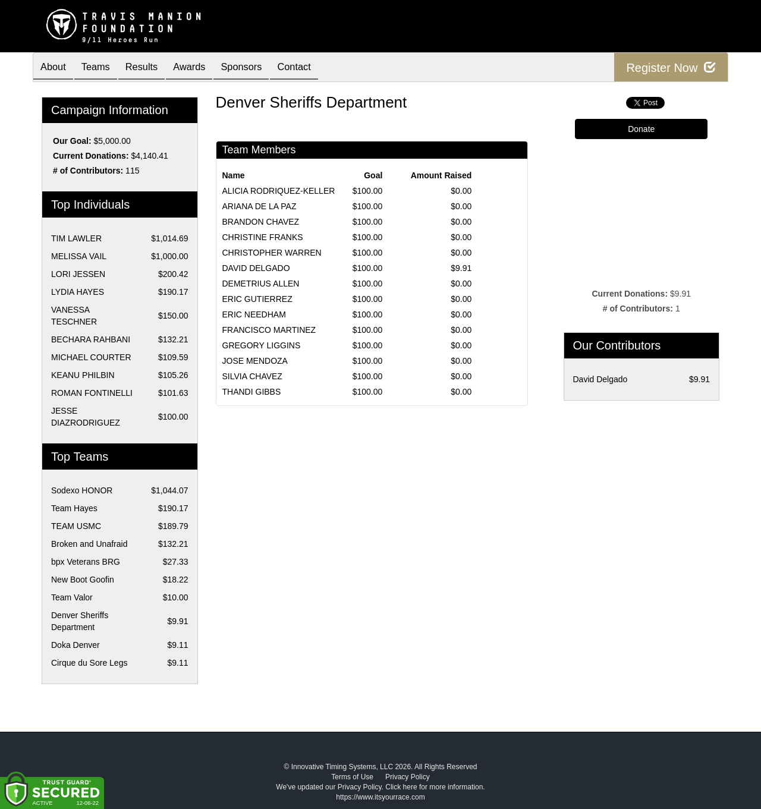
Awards (204, 68)
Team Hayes (74, 508)
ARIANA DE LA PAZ (259, 206)
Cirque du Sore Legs (89, 663)
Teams (102, 68)
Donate (641, 129)
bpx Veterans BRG (85, 561)
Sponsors (261, 68)
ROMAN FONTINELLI (92, 393)
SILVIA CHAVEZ (252, 376)
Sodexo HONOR (81, 490)
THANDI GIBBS (251, 391)
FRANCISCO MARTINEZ (269, 330)
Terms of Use (352, 777)
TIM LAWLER (76, 238)
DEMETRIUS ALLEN (261, 283)
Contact (318, 68)
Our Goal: (72, 141)
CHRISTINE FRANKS (262, 237)
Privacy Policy (407, 777)
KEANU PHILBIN (83, 375)
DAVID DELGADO (256, 268)
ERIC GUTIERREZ (257, 299)
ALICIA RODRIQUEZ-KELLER (278, 191)
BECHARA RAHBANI (90, 339)
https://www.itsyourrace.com (380, 797)
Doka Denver (75, 645)
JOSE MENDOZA (255, 361)
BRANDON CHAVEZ (261, 221)
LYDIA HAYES (77, 292)
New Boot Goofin (82, 579)
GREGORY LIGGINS (261, 345)
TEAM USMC (76, 526)
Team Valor (72, 597)
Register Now (671, 67)
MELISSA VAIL (78, 256)
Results (152, 68)
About (55, 68)
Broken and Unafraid (89, 544)
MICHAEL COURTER (91, 357)
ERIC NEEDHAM (254, 314)
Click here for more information (434, 787)
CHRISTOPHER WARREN (272, 252)
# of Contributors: (88, 170)
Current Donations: (91, 155)
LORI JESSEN (78, 274)
